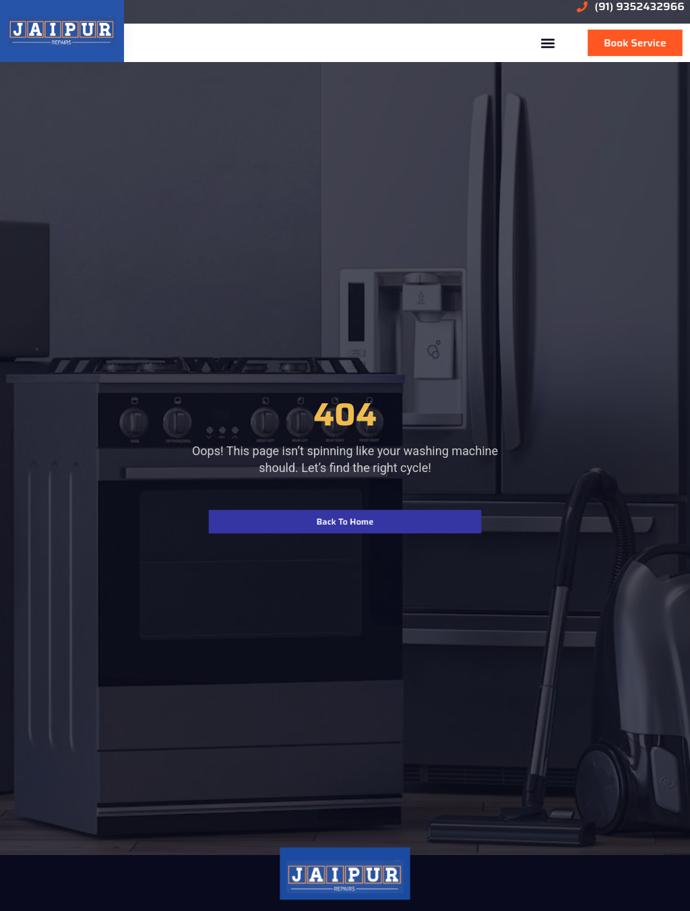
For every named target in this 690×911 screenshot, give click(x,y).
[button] (547, 43)
